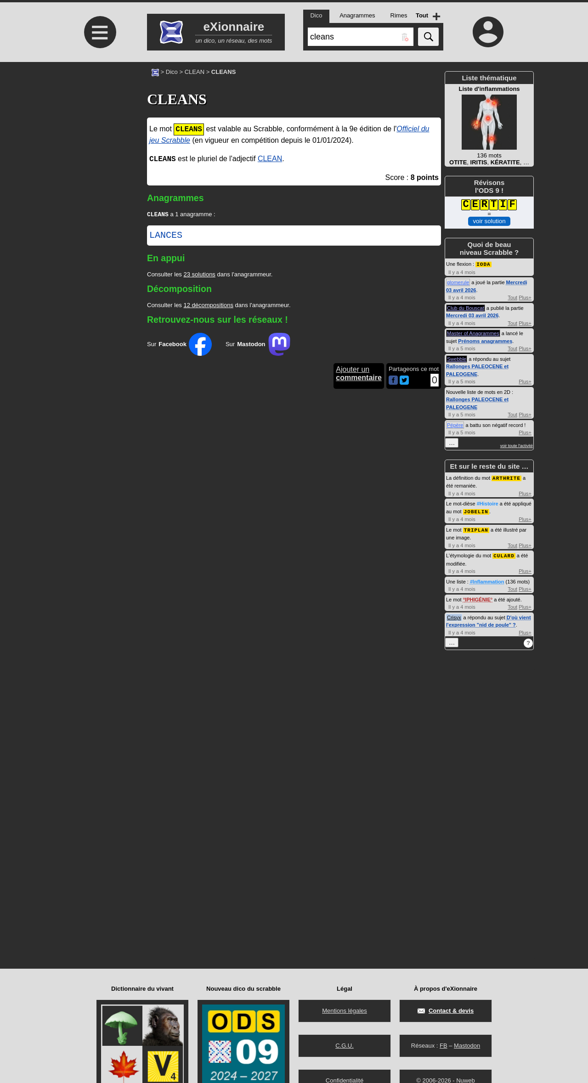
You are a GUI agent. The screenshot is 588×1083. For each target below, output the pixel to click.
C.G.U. (344, 1045)
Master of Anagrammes (473, 333)
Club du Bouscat (465, 307)
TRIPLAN (476, 528)
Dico (172, 71)
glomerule (458, 282)
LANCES (165, 236)
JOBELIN (476, 510)
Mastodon (467, 1045)
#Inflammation (487, 579)
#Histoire (487, 502)
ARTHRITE (506, 477)
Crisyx (454, 615)
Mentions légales (344, 1010)
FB (443, 1045)
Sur (179, 345)
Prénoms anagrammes (485, 340)
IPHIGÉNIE (478, 597)
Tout (512, 297)
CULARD (503, 553)
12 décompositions (208, 306)
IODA (483, 263)
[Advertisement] (99, 139)
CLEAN (194, 71)
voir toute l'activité (516, 445)
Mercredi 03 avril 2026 (472, 315)
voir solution (489, 221)
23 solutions (199, 275)
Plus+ (525, 297)
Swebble (456, 358)
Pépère (455, 424)
